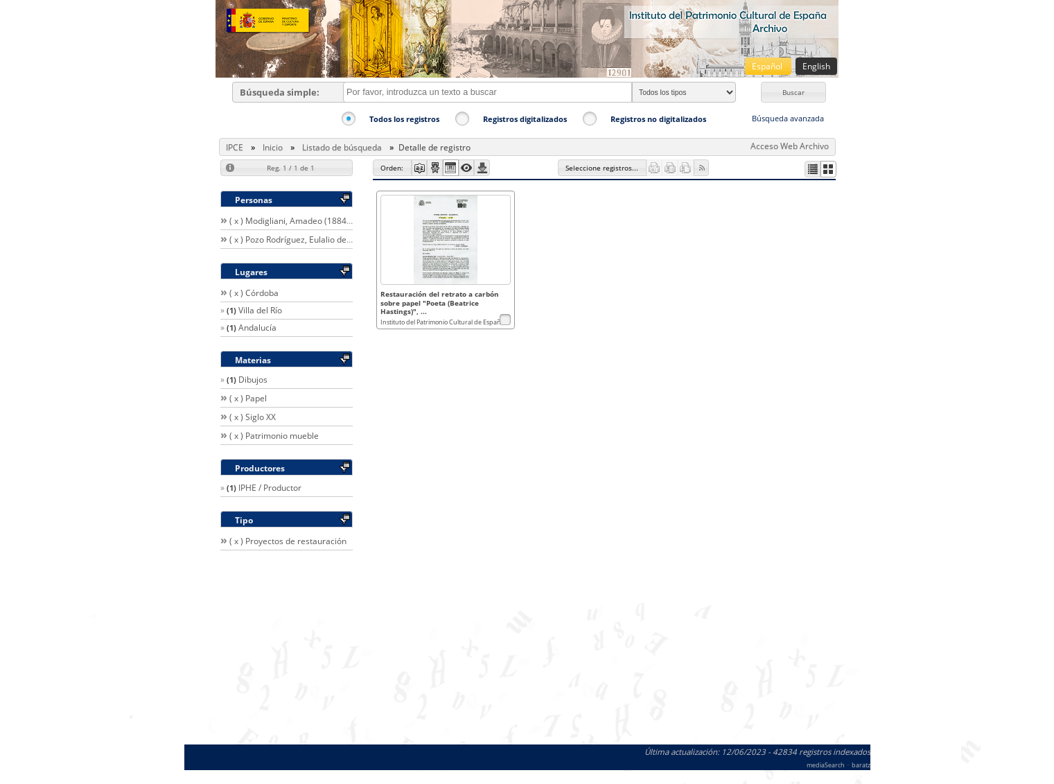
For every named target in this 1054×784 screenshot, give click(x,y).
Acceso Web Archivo (789, 146)
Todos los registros (404, 119)
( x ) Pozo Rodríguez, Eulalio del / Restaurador (316, 239)
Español (768, 66)
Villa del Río (260, 310)
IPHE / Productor (269, 487)
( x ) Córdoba (254, 293)
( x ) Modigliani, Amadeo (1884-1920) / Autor (314, 221)
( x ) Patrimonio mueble (274, 435)
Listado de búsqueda (342, 147)
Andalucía (257, 327)
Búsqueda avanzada (788, 118)
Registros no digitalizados (658, 119)
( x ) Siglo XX (252, 417)
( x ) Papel (248, 398)
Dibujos (252, 379)
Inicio (273, 147)
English (816, 66)
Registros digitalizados (525, 119)
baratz (861, 764)
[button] (793, 92)
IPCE (234, 147)
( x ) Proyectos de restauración (287, 541)
